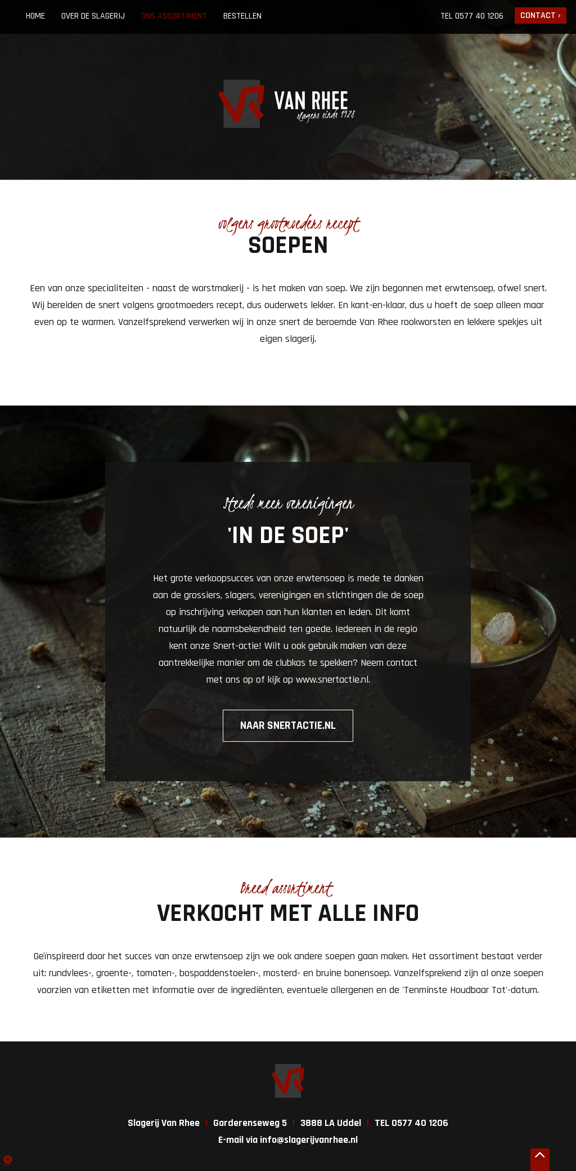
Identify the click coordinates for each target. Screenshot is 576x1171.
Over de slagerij (93, 16)
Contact (538, 15)
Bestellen (242, 16)
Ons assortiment (174, 16)
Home (35, 16)
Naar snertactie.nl (288, 725)
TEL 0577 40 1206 (411, 1122)
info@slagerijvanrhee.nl (309, 1139)
